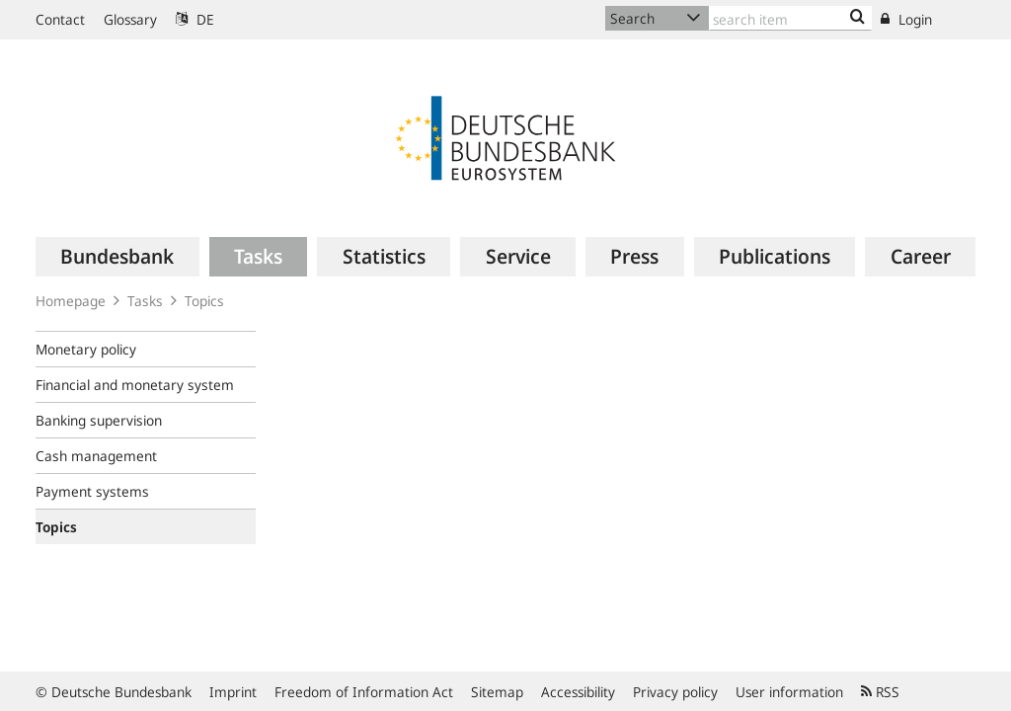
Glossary (130, 19)
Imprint (233, 691)
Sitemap (497, 691)
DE (195, 19)
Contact (60, 19)
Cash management (96, 455)
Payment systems (92, 491)
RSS (880, 691)
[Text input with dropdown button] (790, 18)
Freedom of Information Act (363, 691)
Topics (204, 300)
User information (789, 691)
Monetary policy (86, 349)
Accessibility (578, 691)
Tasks (145, 300)
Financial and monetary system (135, 384)
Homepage (71, 300)
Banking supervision (99, 420)
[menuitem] (117, 256)
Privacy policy (675, 691)
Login (906, 19)
